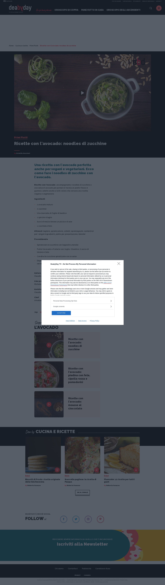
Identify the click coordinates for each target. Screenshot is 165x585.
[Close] (119, 264)
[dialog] (82, 292)
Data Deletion (70, 321)
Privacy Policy (94, 321)
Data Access (82, 321)
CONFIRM (62, 313)
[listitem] (82, 301)
